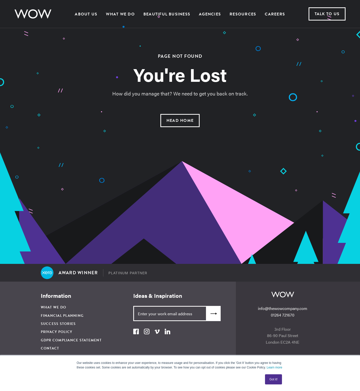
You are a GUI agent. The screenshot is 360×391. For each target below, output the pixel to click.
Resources (243, 14)
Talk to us (327, 14)
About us (86, 14)
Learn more (274, 367)
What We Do (120, 14)
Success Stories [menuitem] (58, 323)
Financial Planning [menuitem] (62, 315)
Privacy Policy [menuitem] (56, 332)
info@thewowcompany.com (282, 308)
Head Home (180, 121)
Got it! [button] (273, 379)
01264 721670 (282, 315)
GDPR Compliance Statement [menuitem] (71, 340)
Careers (275, 14)
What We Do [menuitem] (53, 307)
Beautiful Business (166, 14)
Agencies (210, 14)
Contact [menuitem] (50, 348)
